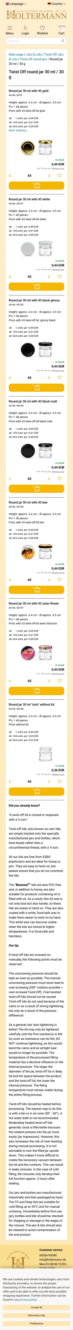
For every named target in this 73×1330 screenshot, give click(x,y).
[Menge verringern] (10, 176)
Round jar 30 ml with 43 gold (28, 91)
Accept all (36, 1307)
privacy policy (28, 1299)
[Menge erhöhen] (49, 176)
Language (16, 4)
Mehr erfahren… (19, 130)
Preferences (36, 1323)
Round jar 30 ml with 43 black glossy (34, 300)
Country (57, 4)
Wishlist (42, 30)
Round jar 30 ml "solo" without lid (31, 704)
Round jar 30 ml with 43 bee (28, 502)
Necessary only (36, 1315)
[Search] (63, 41)
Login (25, 30)
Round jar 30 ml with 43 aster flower (34, 603)
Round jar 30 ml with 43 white (29, 199)
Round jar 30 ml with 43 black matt (33, 401)
